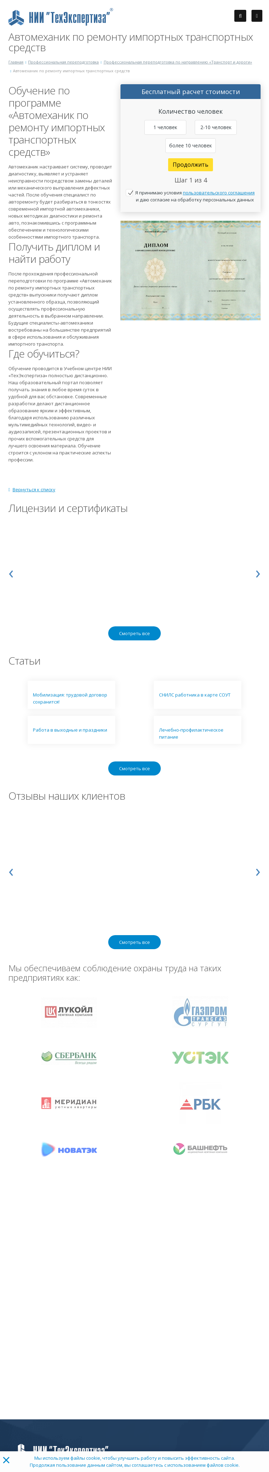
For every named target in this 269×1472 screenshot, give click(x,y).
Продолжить (190, 164)
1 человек (165, 127)
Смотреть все (134, 633)
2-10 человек (216, 127)
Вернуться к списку (31, 489)
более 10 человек (190, 145)
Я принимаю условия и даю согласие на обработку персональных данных (195, 196)
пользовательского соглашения (219, 192)
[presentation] (11, 571)
